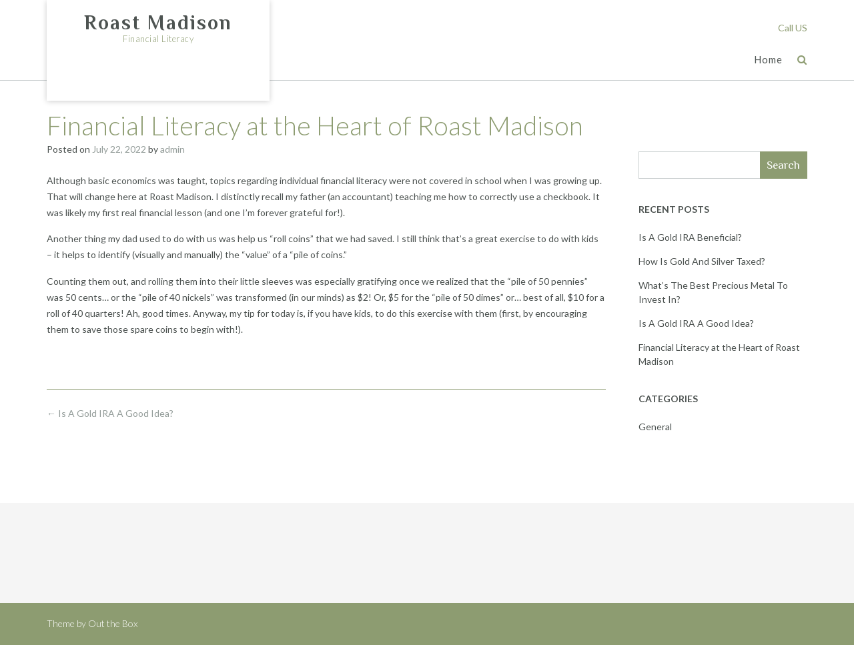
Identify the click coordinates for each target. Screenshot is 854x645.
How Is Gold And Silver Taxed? (701, 261)
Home (768, 60)
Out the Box (112, 623)
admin (172, 149)
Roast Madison (158, 23)
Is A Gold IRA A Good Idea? (110, 413)
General (655, 426)
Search (783, 165)
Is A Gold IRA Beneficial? (690, 237)
